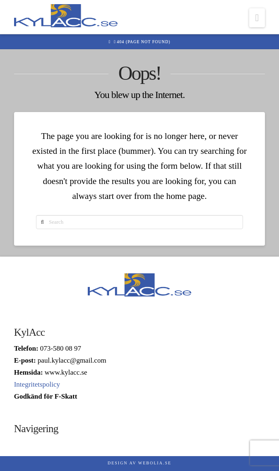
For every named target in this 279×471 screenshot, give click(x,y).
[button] (257, 17)
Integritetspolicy (37, 384)
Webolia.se (154, 463)
